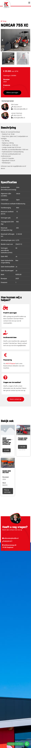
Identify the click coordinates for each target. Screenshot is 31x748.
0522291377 (7, 541)
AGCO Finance (10, 363)
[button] (2, 40)
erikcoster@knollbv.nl (10, 538)
